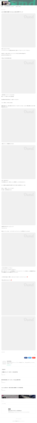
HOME (2, 6)
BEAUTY (12, 6)
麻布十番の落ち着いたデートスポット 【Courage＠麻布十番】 (11, 379)
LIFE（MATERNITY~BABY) (7, 6)
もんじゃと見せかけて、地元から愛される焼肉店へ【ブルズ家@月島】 (12, 387)
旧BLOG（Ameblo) (18, 6)
